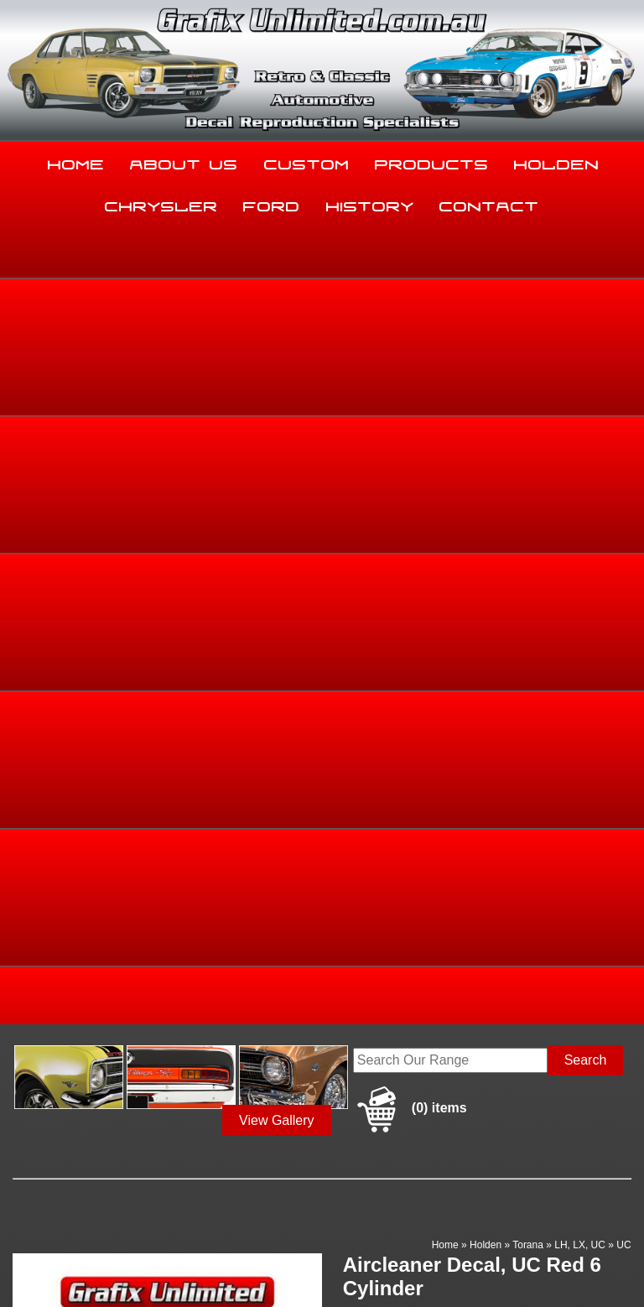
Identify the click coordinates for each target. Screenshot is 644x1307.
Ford (271, 203)
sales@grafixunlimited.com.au (96, 1165)
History (370, 203)
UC (623, 444)
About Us (184, 161)
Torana (527, 444)
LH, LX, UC (579, 444)
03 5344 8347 (48, 1123)
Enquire (408, 702)
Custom (307, 161)
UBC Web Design (135, 1270)
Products (432, 161)
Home (76, 161)
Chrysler (161, 203)
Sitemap (25, 1260)
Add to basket (409, 665)
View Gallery (276, 320)
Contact (489, 203)
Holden (557, 161)
